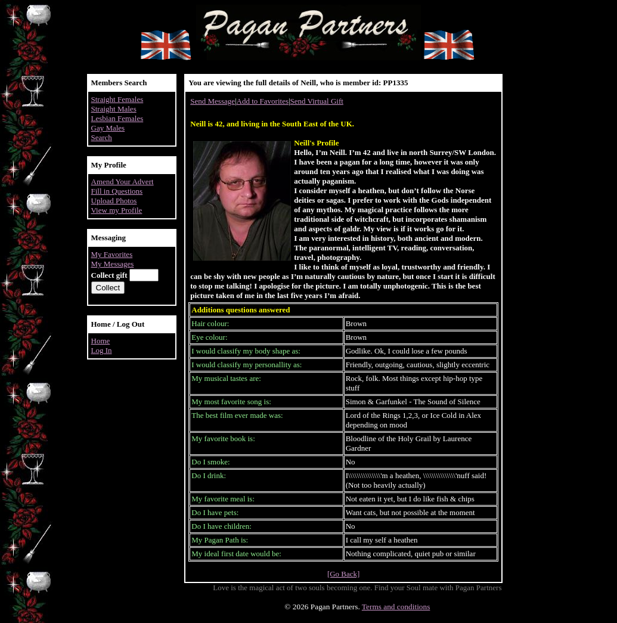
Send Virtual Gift (316, 101)
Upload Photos (114, 200)
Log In (101, 350)
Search (101, 137)
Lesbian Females (117, 118)
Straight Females (117, 99)
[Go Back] (343, 573)
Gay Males (108, 127)
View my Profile (116, 210)
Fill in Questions (117, 191)
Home (100, 340)
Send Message (212, 101)
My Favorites (112, 254)
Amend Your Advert (122, 181)
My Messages (112, 263)
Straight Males (114, 108)
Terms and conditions (396, 606)
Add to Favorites (263, 101)
